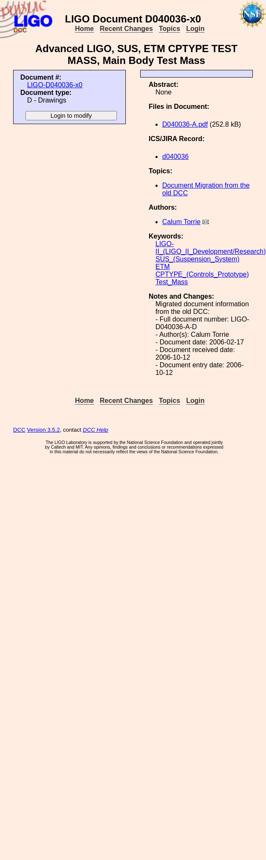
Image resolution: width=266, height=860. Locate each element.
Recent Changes (126, 28)
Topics (169, 28)
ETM (162, 266)
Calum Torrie (181, 221)
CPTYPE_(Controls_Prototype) (202, 274)
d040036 (175, 156)
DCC (19, 430)
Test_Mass (171, 282)
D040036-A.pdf (185, 124)
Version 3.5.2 (43, 430)
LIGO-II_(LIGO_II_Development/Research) (210, 247)
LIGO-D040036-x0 (55, 85)
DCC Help (95, 430)
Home (84, 28)
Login (195, 28)
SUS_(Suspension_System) (197, 259)
